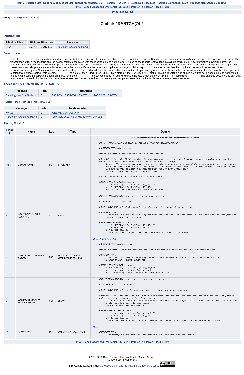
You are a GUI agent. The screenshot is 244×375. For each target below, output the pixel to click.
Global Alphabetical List (89, 3)
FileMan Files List (116, 3)
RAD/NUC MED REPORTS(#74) (69, 116)
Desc (86, 7)
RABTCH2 (85, 95)
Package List (33, 3)
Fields (166, 7)
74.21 (95, 333)
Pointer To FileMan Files (145, 7)
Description (11, 53)
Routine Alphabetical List (58, 3)
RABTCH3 (99, 95)
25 (7, 338)
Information (11, 36)
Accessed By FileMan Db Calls (110, 7)
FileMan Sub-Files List (141, 3)
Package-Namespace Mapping (208, 3)
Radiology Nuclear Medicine (26, 18)
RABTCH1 (70, 95)
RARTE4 (113, 95)
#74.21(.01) (94, 116)
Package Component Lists (172, 3)
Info (78, 7)
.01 (7, 165)
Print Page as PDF (123, 11)
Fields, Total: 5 (13, 123)
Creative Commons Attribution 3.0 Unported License (130, 372)
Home (20, 3)
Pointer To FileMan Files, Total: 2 (26, 101)
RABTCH (56, 95)
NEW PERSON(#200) (63, 112)
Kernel (9, 112)
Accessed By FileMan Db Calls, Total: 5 (31, 84)
